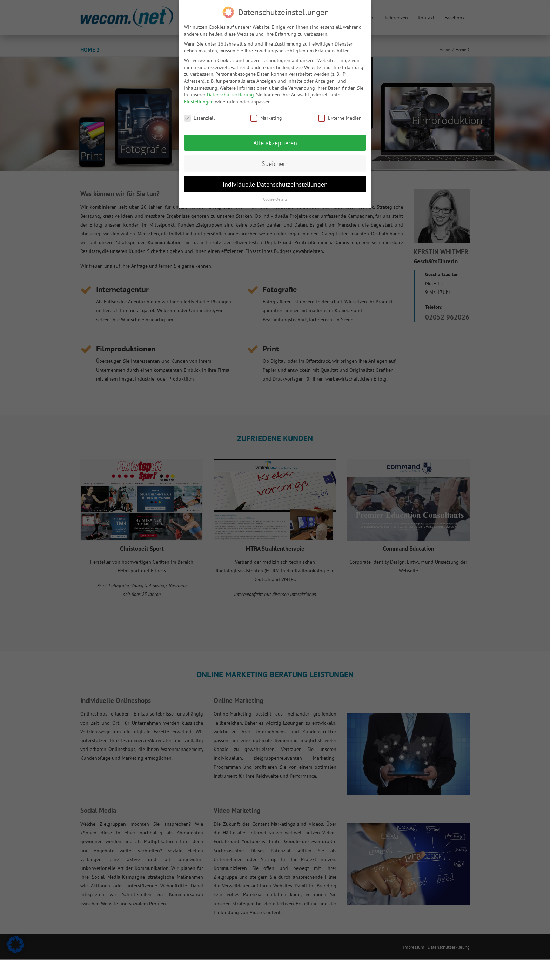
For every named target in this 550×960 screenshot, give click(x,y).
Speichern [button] (275, 163)
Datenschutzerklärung (230, 94)
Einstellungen (199, 101)
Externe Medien (340, 117)
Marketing (266, 117)
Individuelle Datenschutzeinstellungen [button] (275, 184)
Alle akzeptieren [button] (275, 142)
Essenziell (199, 117)
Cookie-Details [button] (275, 198)
